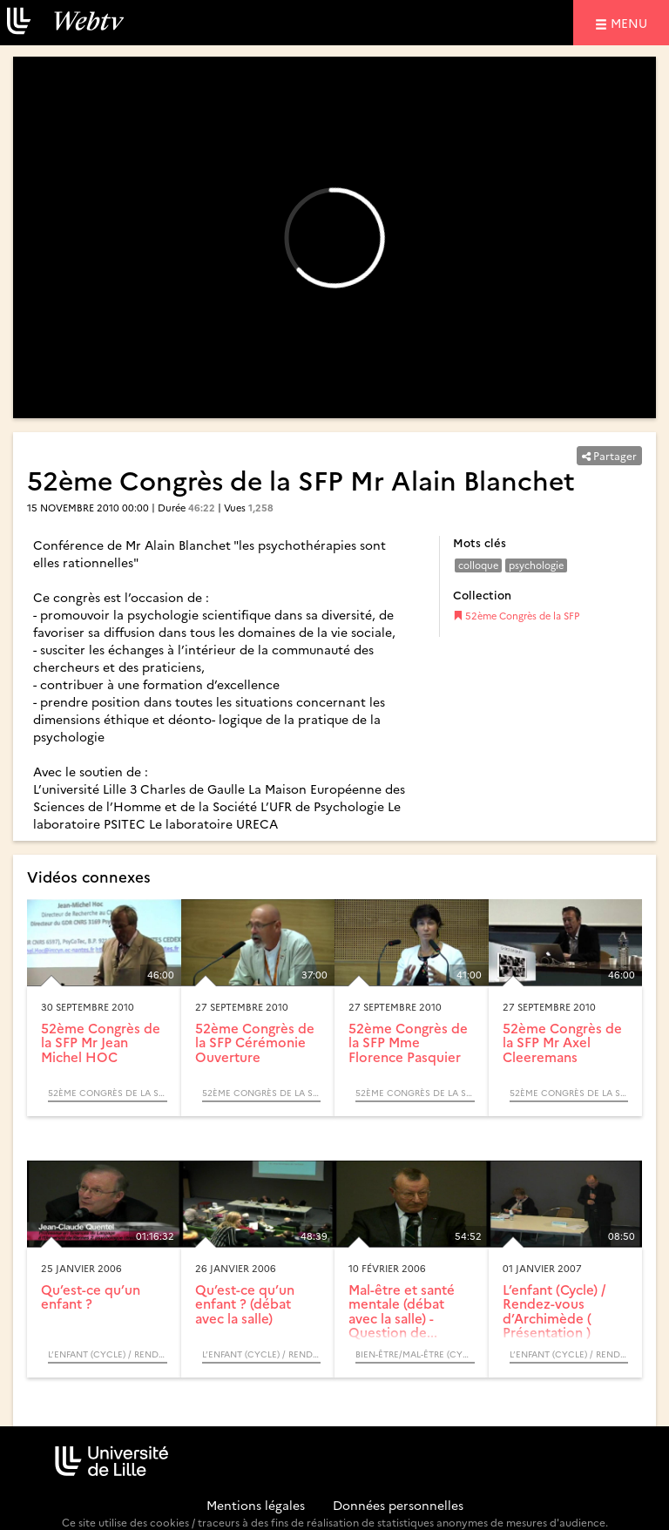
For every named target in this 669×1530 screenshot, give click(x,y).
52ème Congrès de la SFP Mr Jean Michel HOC (100, 1042)
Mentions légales (255, 1504)
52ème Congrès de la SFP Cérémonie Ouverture (254, 1042)
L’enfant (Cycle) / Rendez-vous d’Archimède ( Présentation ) (554, 1311)
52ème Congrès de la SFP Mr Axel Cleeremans (562, 1042)
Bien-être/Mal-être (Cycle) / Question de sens (415, 1354)
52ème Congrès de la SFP (516, 615)
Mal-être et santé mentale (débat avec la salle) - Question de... (401, 1311)
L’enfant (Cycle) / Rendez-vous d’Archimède (107, 1354)
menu (631, 22)
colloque (478, 565)
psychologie (536, 565)
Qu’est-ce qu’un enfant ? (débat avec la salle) (244, 1303)
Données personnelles (398, 1504)
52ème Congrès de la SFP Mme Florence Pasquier (408, 1042)
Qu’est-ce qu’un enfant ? (90, 1296)
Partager (609, 455)
